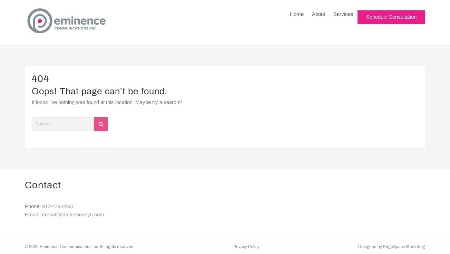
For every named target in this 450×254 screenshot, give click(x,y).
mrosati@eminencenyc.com (72, 215)
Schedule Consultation (391, 22)
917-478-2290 (57, 206)
